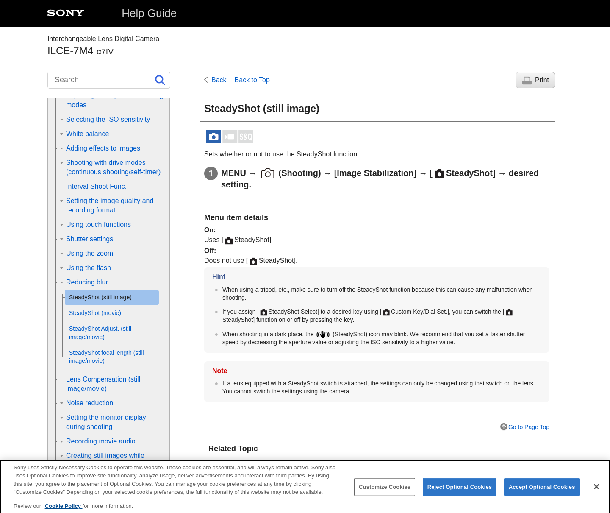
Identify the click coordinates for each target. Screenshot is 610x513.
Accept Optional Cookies (542, 492)
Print (542, 80)
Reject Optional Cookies (459, 492)
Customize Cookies (384, 492)
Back (219, 80)
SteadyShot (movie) (249, 464)
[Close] (596, 491)
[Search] (108, 80)
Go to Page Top (528, 427)
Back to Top (252, 80)
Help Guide (149, 13)
